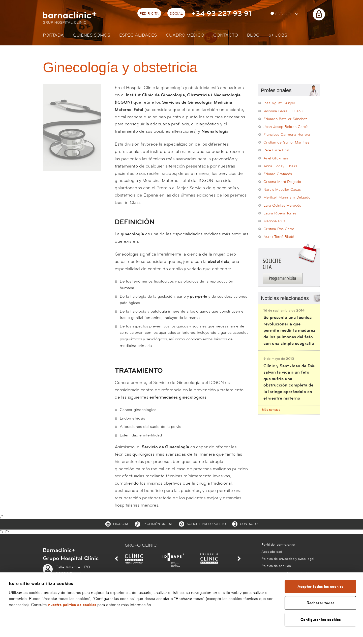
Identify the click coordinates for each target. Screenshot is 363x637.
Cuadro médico (185, 35)
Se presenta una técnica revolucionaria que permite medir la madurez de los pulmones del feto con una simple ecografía (289, 330)
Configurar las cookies (320, 619)
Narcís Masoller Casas (282, 189)
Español (282, 14)
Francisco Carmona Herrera (286, 134)
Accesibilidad (271, 551)
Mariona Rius (274, 221)
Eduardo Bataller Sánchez (285, 119)
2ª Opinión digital (157, 524)
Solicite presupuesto (206, 524)
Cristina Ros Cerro (278, 229)
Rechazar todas (320, 602)
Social (176, 13)
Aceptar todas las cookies (320, 586)
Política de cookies (276, 566)
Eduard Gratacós (277, 174)
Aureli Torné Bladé (278, 236)
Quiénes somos (91, 35)
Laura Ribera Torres (279, 213)
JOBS (277, 35)
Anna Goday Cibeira (280, 166)
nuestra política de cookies (72, 604)
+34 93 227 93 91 (221, 13)
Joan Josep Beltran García (286, 126)
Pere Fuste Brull (276, 150)
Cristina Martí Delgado (282, 181)
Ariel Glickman (275, 158)
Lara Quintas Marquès (282, 205)
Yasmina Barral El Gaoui (283, 111)
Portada (53, 35)
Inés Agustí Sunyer (279, 103)
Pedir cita (149, 13)
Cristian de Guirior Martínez (286, 142)
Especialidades (138, 35)
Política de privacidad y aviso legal (287, 559)
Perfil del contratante (278, 544)
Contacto (225, 35)
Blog (253, 35)
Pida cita (120, 524)
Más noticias (271, 410)
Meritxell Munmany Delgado (286, 197)
